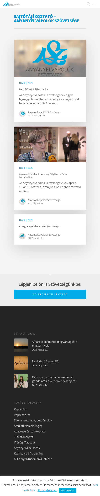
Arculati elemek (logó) (28, 426)
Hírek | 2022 (26, 167)
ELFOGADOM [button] (67, 490)
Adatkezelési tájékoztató (30, 431)
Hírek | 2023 (26, 83)
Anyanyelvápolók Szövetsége (44, 112)
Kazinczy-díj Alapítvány (28, 453)
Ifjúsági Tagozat (24, 442)
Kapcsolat (20, 409)
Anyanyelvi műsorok (27, 448)
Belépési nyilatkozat (50, 294)
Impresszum (22, 415)
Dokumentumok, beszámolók (33, 420)
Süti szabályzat (23, 437)
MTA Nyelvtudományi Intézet (33, 459)
